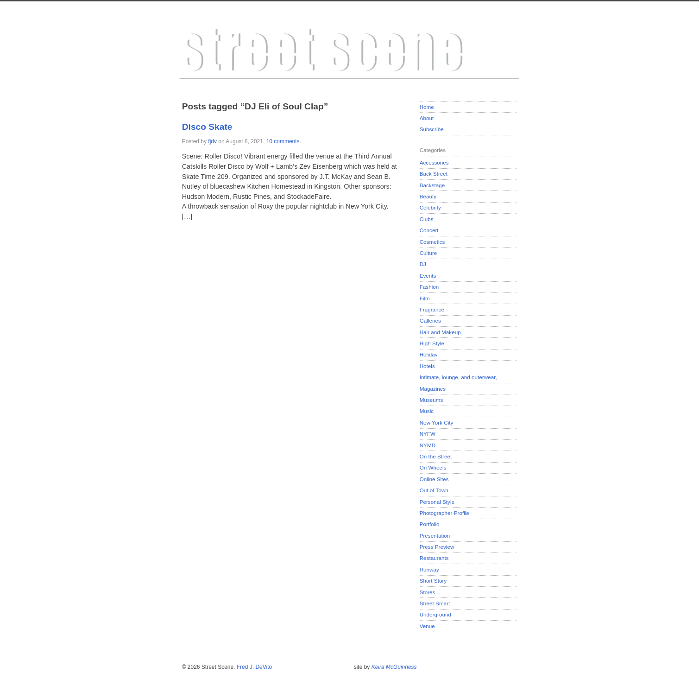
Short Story (433, 581)
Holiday (429, 354)
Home (427, 107)
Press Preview (437, 547)
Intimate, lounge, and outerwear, (458, 377)
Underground (435, 614)
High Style (432, 343)
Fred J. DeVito (254, 667)
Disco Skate (207, 127)
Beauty (428, 196)
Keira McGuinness (394, 667)
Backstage (432, 185)
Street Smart (435, 603)
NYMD (427, 445)
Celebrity (430, 207)
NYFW (427, 434)
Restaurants (434, 558)
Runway (429, 569)
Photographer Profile (444, 513)
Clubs (427, 219)
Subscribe (432, 129)
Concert (429, 230)
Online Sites (434, 479)
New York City (436, 422)
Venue (427, 626)
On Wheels (433, 467)
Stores (427, 592)
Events (428, 276)
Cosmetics (432, 242)
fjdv (212, 141)
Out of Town (434, 490)
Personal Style (437, 502)
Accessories (434, 162)
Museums (431, 400)
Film (425, 298)
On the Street (436, 456)
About (427, 118)
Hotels (427, 366)
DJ (423, 264)
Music (427, 411)
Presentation (435, 536)
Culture (428, 253)
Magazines (433, 389)
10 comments (283, 141)
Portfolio (430, 524)
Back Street (433, 174)
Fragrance (432, 309)
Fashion (429, 287)
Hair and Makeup (440, 332)
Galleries (430, 321)
